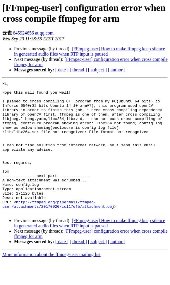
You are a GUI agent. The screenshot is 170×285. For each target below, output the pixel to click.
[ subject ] (97, 69)
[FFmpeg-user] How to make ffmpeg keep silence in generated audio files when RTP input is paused (89, 51)
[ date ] (61, 69)
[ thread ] (78, 69)
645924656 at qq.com (33, 32)
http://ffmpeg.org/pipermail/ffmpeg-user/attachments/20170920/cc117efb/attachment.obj (58, 229)
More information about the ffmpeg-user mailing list (51, 279)
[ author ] (117, 69)
